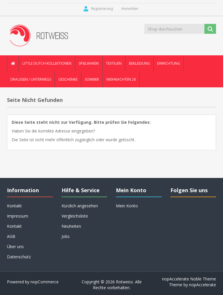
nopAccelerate (202, 284)
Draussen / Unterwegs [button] (30, 79)
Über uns (15, 246)
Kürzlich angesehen (80, 206)
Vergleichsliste (75, 216)
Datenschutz (19, 256)
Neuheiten (71, 226)
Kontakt (14, 206)
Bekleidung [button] (139, 63)
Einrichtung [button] (168, 63)
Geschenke (68, 79)
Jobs (66, 236)
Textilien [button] (114, 63)
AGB (11, 236)
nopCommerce (44, 282)
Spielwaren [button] (89, 63)
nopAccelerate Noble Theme (189, 279)
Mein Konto (127, 206)
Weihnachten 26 (121, 79)
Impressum (17, 216)
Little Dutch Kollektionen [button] (46, 63)
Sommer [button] (92, 79)
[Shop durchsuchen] (174, 29)
